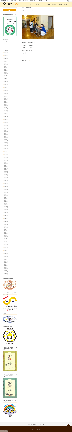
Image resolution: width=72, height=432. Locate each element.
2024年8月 (6, 83)
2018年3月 (6, 200)
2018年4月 (6, 198)
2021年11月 (6, 133)
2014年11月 (6, 259)
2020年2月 (6, 165)
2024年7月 (6, 84)
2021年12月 (6, 131)
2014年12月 (6, 258)
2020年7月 (6, 157)
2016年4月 (6, 233)
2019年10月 (6, 171)
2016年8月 (6, 227)
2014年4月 (6, 270)
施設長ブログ (66, 4)
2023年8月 (6, 101)
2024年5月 (6, 87)
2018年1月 (6, 203)
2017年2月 (6, 218)
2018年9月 (6, 191)
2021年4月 (6, 144)
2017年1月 (6, 220)
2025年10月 (6, 63)
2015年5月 (6, 250)
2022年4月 (6, 125)
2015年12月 (6, 240)
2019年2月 (6, 183)
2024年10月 (6, 80)
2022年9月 (6, 118)
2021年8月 (6, 137)
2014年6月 (6, 267)
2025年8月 (6, 66)
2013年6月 (6, 275)
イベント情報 (6, 45)
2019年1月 (6, 185)
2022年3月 (6, 127)
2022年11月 (6, 115)
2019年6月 (6, 177)
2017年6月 (6, 212)
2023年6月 (6, 104)
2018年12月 (6, 186)
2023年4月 (6, 107)
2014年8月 (6, 264)
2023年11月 (6, 96)
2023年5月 (6, 105)
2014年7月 (6, 265)
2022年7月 (6, 121)
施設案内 (60, 4)
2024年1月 (6, 93)
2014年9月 (6, 262)
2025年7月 (6, 67)
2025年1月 (6, 75)
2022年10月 (6, 116)
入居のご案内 (54, 4)
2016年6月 (6, 230)
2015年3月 (6, 253)
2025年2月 (6, 73)
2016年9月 (6, 226)
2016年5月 (6, 232)
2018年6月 (6, 195)
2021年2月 (6, 147)
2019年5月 (6, 179)
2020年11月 (6, 151)
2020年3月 (6, 163)
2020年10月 (6, 153)
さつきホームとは (46, 4)
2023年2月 (6, 110)
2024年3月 (6, 90)
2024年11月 (6, 78)
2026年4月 (6, 54)
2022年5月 (6, 124)
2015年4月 (6, 252)
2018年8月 (6, 192)
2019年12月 (6, 168)
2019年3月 (6, 182)
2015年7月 (6, 247)
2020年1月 (6, 166)
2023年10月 (6, 98)
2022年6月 (6, 122)
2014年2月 (6, 273)
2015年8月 (6, 246)
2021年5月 (6, 142)
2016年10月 (6, 224)
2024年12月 (6, 77)
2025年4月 (6, 72)
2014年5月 (6, 268)
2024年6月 (6, 86)
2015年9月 (6, 244)
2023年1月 (6, 112)
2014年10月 (6, 261)
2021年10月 (6, 134)
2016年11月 (6, 223)
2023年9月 (6, 99)
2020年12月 (6, 150)
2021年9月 (6, 136)
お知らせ (5, 43)
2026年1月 (6, 58)
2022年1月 (6, 130)
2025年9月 (6, 64)
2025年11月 (6, 61)
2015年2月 (6, 255)
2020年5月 (6, 160)
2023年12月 (6, 95)
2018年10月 (6, 189)
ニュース (31, 4)
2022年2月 (6, 128)
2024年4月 (6, 89)
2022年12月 (6, 113)
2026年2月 (6, 57)
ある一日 (28, 60)
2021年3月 (6, 145)
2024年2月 (6, 92)
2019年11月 (6, 169)
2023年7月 (6, 102)
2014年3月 (6, 271)
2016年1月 (6, 238)
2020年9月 (6, 154)
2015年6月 (6, 249)
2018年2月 (6, 201)
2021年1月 (6, 148)
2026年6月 (6, 52)
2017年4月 (6, 215)
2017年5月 (6, 214)
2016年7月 (6, 229)
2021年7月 (6, 139)
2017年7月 (6, 211)
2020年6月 (6, 159)
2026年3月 (6, 55)
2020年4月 (6, 162)
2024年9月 (6, 81)
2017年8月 (6, 209)
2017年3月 (6, 217)
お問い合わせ (36, 1)
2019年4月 (6, 180)
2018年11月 (6, 188)
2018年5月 (6, 197)
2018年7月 (6, 194)
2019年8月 (6, 174)
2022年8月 (6, 119)
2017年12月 (6, 204)
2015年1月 (6, 256)
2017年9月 (6, 208)
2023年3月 (6, 108)
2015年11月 (6, 241)
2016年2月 (6, 236)
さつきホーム (37, 10)
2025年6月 (6, 69)
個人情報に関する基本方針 (33, 424)
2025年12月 (6, 60)
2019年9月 (6, 172)
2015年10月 (6, 243)
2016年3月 (6, 235)
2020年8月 (6, 156)
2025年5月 (6, 70)
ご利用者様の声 (38, 4)
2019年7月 (6, 176)
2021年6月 (6, 140)
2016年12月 (6, 221)
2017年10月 (6, 206)
